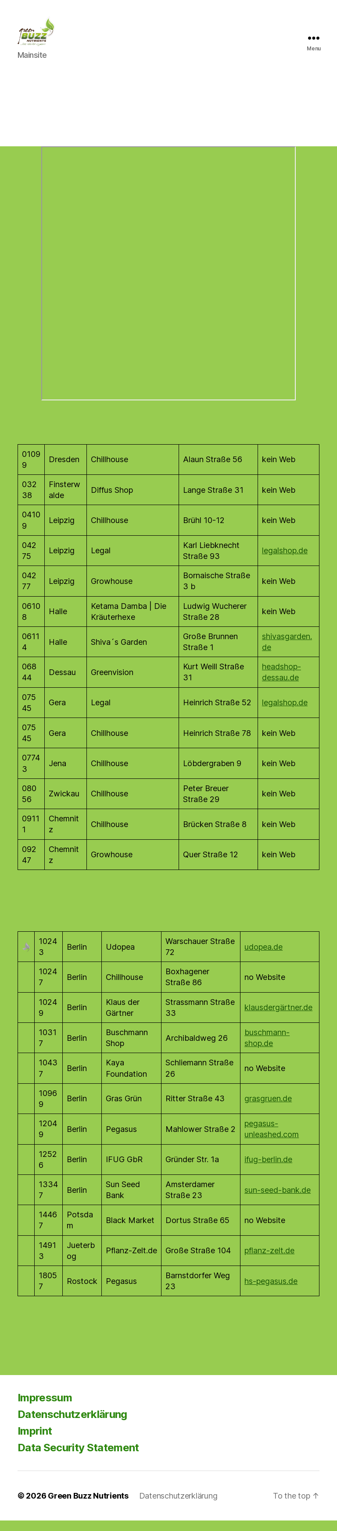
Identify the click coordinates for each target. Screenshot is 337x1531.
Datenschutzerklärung (72, 1424)
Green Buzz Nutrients (88, 1506)
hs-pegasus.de (271, 1291)
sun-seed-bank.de (277, 1200)
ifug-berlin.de (268, 1169)
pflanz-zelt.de (269, 1261)
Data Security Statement (78, 1458)
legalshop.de (285, 561)
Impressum (45, 1408)
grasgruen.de (268, 1109)
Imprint (35, 1441)
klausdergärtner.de (278, 1017)
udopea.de (263, 957)
